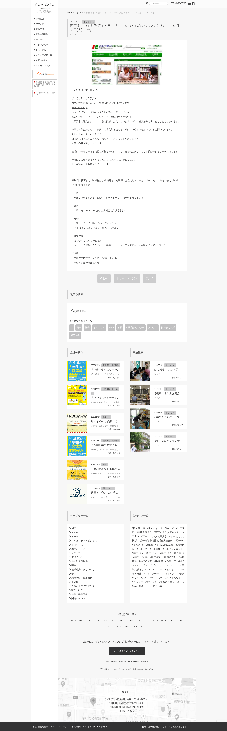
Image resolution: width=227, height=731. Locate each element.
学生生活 (142, 549)
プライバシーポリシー (60, 727)
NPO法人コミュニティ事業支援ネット (113, 402)
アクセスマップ (42, 65)
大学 (145, 557)
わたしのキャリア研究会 (155, 578)
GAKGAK (95, 497)
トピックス (79, 13)
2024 (89, 620)
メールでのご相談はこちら (127, 651)
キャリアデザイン (154, 573)
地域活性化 (170, 557)
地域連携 (156, 557)
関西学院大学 (145, 532)
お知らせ (106, 417)
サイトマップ (89, 727)
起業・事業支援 (79, 594)
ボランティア (78, 549)
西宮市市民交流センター (84, 586)
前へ (104, 278)
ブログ (73, 34)
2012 (179, 620)
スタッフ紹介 (41, 45)
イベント (171, 573)
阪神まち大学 (168, 327)
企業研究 (171, 561)
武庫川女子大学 (159, 536)
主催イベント (78, 557)
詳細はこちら (127, 711)
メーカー (117, 374)
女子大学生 (160, 553)
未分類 (74, 582)
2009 (126, 626)
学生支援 (39, 24)
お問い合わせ (41, 60)
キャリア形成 (106, 374)
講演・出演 (77, 590)
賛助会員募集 (41, 34)
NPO (111, 327)
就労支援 (39, 29)
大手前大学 (175, 553)
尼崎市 (179, 540)
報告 (87, 327)
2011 (110, 626)
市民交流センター (135, 327)
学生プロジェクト (173, 549)
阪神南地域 (139, 528)
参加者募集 (146, 561)
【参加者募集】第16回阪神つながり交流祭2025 (119, 468)
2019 (130, 620)
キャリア (76, 536)
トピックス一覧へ (127, 278)
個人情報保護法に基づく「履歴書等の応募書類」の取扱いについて (44, 84)
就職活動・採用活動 (111, 365)
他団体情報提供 (79, 561)
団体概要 (39, 39)
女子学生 (146, 553)
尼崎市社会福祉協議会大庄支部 (156, 540)
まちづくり (99, 327)
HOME (69, 13)
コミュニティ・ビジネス (84, 540)
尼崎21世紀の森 (165, 545)
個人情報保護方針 (41, 727)
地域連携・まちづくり (83, 569)
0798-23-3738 (118, 661)
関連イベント (108, 488)
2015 (155, 620)
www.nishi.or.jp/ (79, 107)
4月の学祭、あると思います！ (171, 369)
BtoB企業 (95, 374)
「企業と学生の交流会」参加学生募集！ (114, 369)
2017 (147, 620)
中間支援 (39, 19)
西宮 (79, 327)
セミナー (160, 565)
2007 (143, 626)
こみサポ (138, 582)
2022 (106, 620)
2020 (122, 620)
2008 (134, 626)
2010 (118, 626)
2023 (98, 620)
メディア (76, 553)
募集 (73, 565)
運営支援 (75, 335)
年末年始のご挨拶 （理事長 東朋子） (113, 421)
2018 (139, 620)
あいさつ (153, 327)
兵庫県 (159, 561)
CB (161, 586)
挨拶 (120, 327)
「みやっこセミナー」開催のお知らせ (113, 397)
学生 (104, 465)
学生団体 (155, 549)
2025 (81, 620)
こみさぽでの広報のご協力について (44, 93)
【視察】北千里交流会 (167, 393)
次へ (150, 278)
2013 (171, 620)
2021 (114, 620)
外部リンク (102, 727)
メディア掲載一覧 (43, 55)
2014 (163, 620)
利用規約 (76, 727)
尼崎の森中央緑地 (143, 545)
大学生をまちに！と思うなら (170, 417)
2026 (73, 620)
